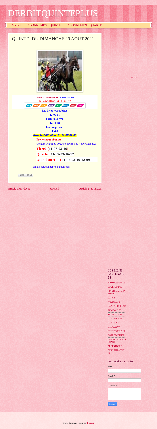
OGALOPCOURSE (116, 335)
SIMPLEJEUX (114, 327)
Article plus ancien (90, 188)
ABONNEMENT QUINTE (44, 25)
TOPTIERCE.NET (116, 318)
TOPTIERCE (113, 323)
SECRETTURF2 (115, 314)
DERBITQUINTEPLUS (53, 13)
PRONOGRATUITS (116, 283)
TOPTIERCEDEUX (116, 331)
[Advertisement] (128, 52)
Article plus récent (19, 188)
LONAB (111, 298)
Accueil (16, 25)
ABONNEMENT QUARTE (84, 25)
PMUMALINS (114, 302)
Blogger (90, 423)
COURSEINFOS (115, 287)
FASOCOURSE (114, 310)
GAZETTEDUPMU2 (117, 306)
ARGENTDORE (115, 346)
